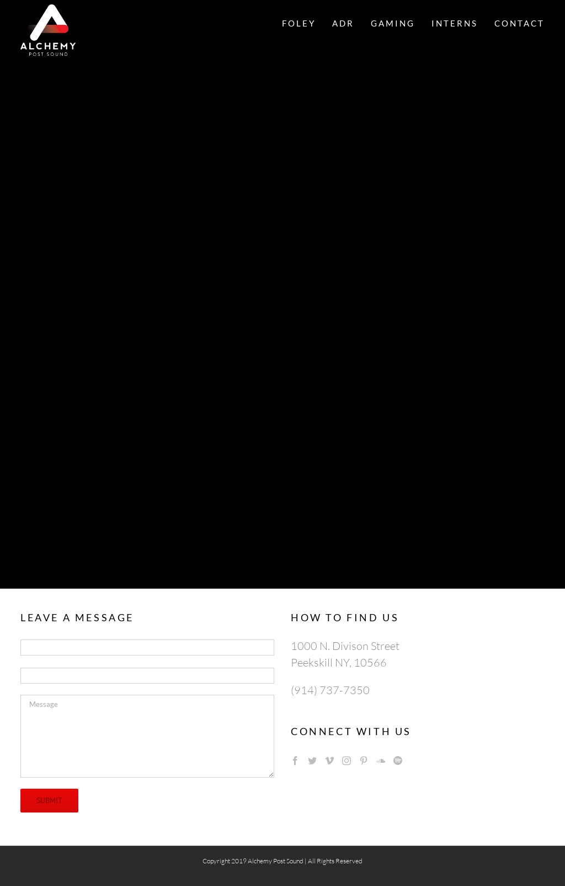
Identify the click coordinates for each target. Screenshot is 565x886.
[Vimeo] (329, 760)
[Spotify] (397, 760)
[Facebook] (295, 760)
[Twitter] (312, 760)
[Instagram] (346, 760)
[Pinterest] (363, 760)
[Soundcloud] (380, 760)
